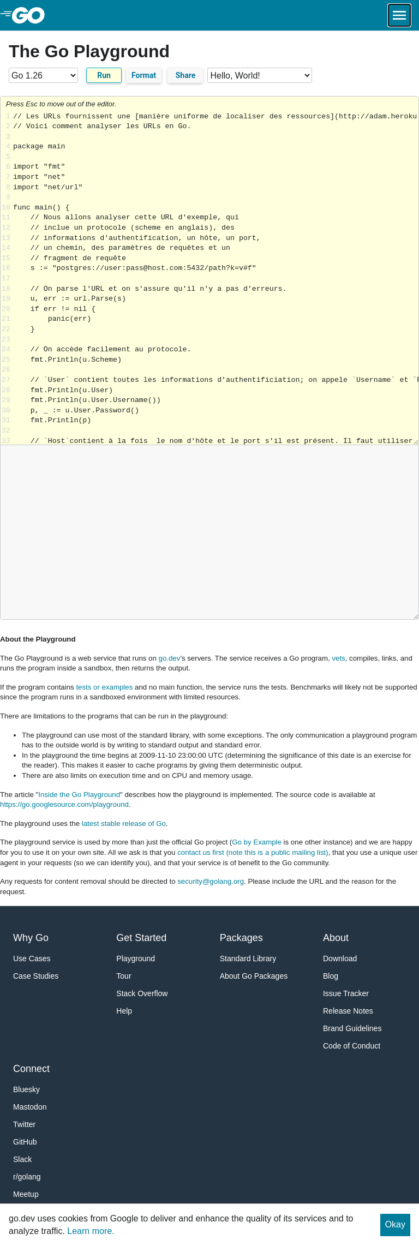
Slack (22, 1159)
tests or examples (104, 687)
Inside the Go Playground (79, 794)
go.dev (170, 658)
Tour (123, 976)
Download (340, 958)
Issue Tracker (346, 993)
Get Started (141, 937)
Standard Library (248, 958)
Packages (241, 937)
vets (338, 658)
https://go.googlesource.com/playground (64, 804)
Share (186, 75)
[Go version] (43, 75)
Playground (135, 958)
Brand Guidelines (352, 1028)
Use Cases (31, 958)
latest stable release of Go (124, 823)
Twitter (24, 1124)
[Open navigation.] (399, 15)
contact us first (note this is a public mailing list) (252, 852)
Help (124, 1011)
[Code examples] (259, 75)
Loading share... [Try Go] (215, 278)
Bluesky (26, 1089)
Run (104, 75)
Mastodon (29, 1107)
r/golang (27, 1176)
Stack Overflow (141, 993)
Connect (31, 1068)
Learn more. (90, 1231)
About (336, 937)
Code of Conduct (351, 1045)
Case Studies (35, 976)
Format (143, 75)
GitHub (25, 1141)
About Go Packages (254, 976)
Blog (330, 976)
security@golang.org (210, 881)
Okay (395, 1224)
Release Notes (348, 1011)
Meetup (26, 1194)
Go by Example (257, 842)
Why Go (31, 937)
